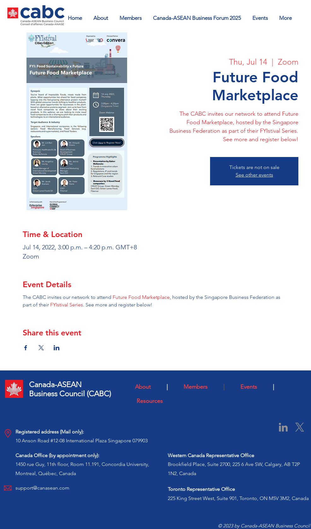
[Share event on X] (41, 347)
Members (202, 386)
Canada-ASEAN (55, 384)
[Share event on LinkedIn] (57, 347)
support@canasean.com (42, 488)
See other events (254, 175)
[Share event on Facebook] (26, 347)
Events (254, 386)
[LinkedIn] (283, 427)
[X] (299, 427)
